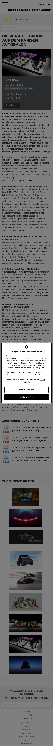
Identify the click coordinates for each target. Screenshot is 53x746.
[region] (26, 373)
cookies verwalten (26, 389)
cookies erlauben (26, 397)
